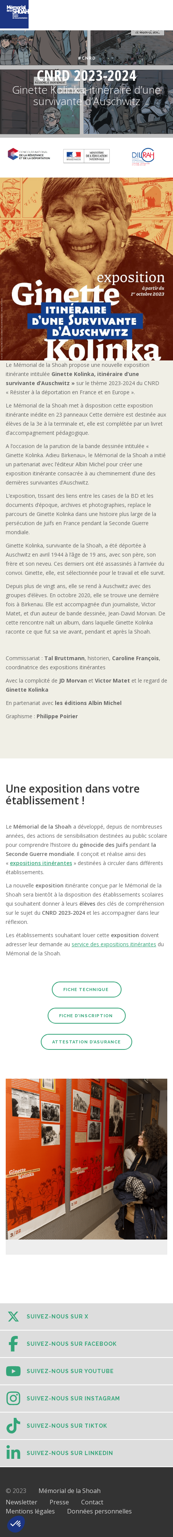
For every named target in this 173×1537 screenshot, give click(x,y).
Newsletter (21, 1502)
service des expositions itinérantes (114, 944)
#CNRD (87, 58)
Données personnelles (99, 1511)
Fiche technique (86, 989)
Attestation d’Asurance (86, 1042)
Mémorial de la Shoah (69, 1491)
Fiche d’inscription (86, 1015)
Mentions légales (30, 1511)
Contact (92, 1502)
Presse (59, 1502)
